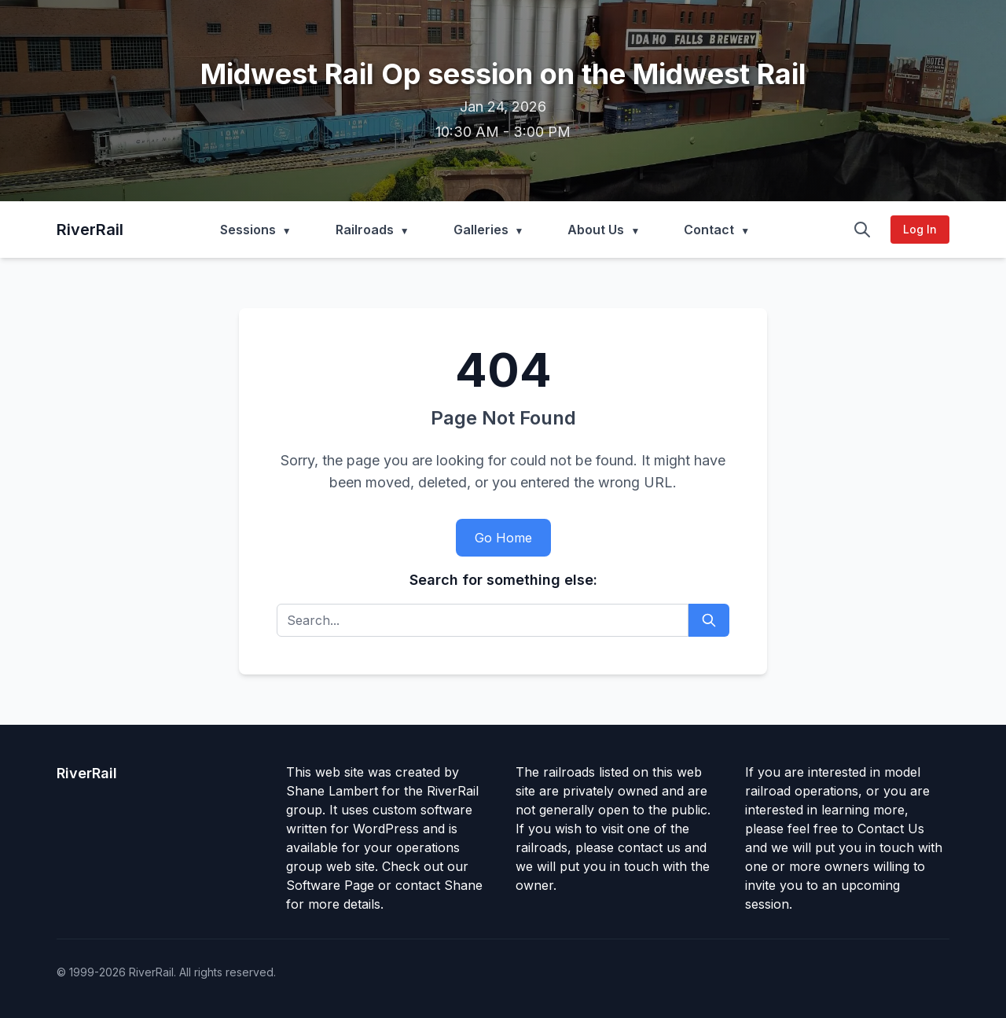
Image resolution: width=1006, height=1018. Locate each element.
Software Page (330, 885)
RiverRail (90, 229)
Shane (463, 885)
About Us (595, 229)
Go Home (503, 538)
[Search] (862, 229)
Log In (920, 229)
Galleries (481, 229)
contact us (649, 847)
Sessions (248, 229)
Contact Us (890, 828)
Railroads (365, 229)
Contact (709, 229)
